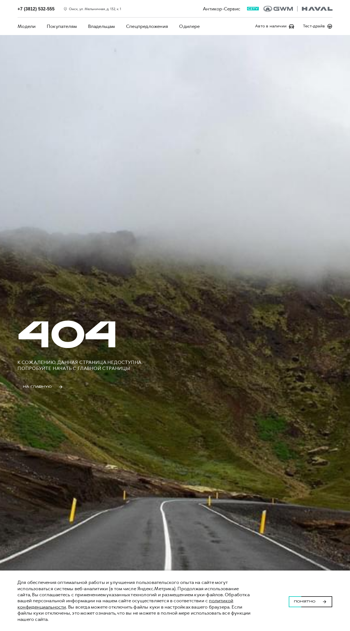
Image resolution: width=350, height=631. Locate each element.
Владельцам (101, 26)
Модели (27, 26)
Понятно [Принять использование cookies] (310, 601)
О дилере (188, 26)
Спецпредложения (146, 26)
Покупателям (61, 26)
